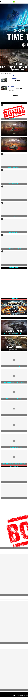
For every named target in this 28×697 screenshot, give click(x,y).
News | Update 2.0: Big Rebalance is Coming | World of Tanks (14, 382)
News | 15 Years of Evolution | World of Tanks (14, 447)
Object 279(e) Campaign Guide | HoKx (14, 183)
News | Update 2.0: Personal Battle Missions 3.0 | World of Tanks (14, 366)
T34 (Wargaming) (18, 88)
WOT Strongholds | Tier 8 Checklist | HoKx (14, 248)
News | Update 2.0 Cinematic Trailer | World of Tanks (14, 431)
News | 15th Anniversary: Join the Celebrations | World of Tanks (14, 463)
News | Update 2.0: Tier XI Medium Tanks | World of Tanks (14, 333)
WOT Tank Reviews (8, 73)
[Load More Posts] (14, 96)
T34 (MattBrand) (17, 80)
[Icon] (4, 80)
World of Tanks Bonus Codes (14, 118)
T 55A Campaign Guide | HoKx (14, 151)
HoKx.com (2, 73)
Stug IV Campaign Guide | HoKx (14, 232)
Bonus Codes (23, 693)
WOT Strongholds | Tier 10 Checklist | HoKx (14, 264)
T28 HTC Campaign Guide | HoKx (14, 216)
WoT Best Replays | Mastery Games (14, 481)
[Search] (27, 1)
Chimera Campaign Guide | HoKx (14, 167)
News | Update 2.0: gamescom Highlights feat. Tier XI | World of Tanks (14, 398)
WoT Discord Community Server (14, 498)
